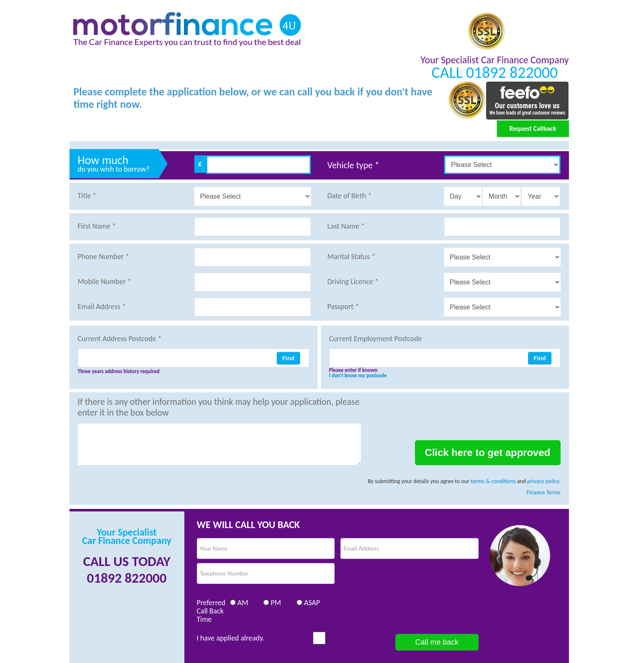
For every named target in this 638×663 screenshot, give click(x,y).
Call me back (437, 642)
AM (239, 602)
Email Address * (102, 306)
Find (288, 358)
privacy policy (543, 481)
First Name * (97, 226)
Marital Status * (351, 256)
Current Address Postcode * (120, 338)
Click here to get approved (487, 452)
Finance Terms (543, 492)
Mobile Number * (105, 281)
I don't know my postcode (358, 375)
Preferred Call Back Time (211, 610)
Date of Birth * (350, 195)
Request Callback (532, 128)
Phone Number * (103, 256)
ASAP (308, 602)
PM (272, 602)
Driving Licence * (353, 281)
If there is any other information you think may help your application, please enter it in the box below (219, 407)
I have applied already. (231, 636)
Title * (87, 195)
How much (114, 164)
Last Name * (346, 226)
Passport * (343, 306)
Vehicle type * (354, 165)
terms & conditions (493, 481)
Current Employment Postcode (375, 338)
